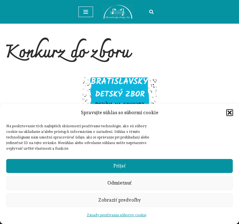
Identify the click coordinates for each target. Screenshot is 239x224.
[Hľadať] (151, 11)
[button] (230, 113)
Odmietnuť (119, 183)
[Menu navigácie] (85, 12)
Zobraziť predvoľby (119, 200)
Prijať (119, 166)
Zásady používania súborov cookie (116, 215)
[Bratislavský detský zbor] (119, 11)
